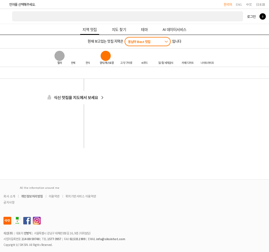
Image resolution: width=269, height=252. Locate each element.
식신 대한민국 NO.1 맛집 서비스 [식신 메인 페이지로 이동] (6, 16)
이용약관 (54, 196)
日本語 (260, 4)
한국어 (228, 4)
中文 (249, 4)
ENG (239, 4)
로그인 (251, 16)
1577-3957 (54, 239)
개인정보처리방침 (32, 196)
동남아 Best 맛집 (139, 41)
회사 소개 (9, 196)
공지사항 (8, 202)
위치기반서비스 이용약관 (80, 196)
